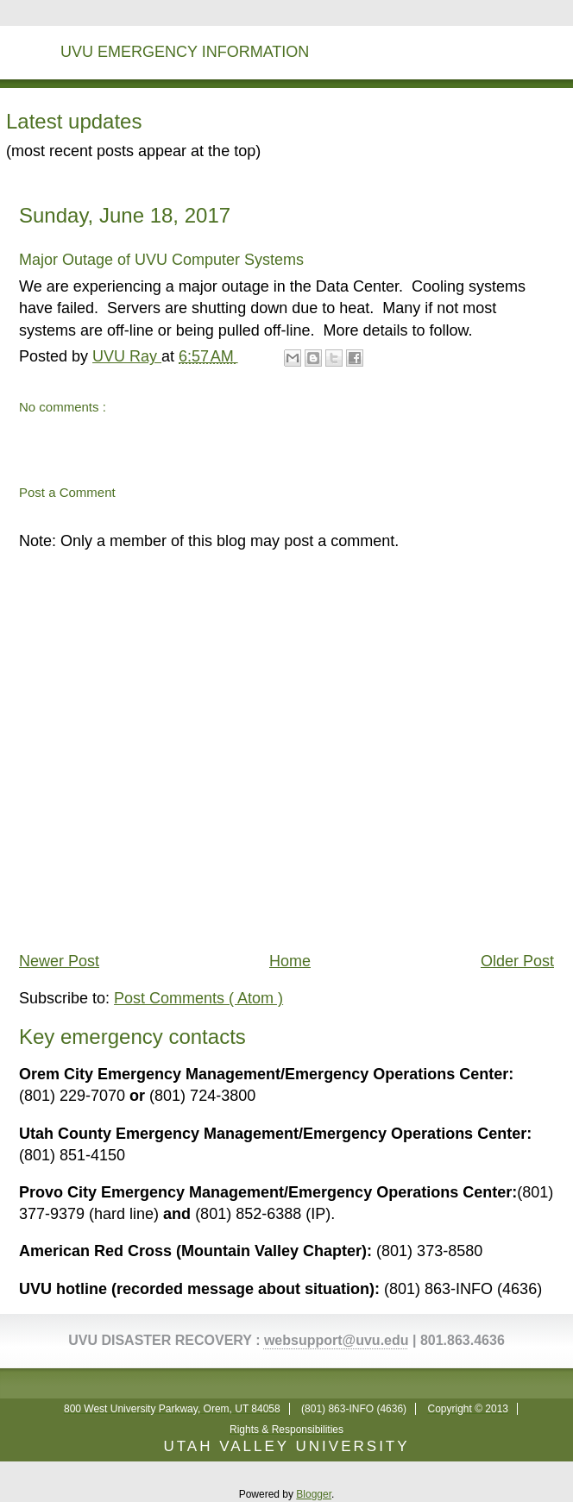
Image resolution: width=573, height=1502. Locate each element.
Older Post (517, 961)
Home (290, 961)
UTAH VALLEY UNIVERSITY (286, 1446)
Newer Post (59, 961)
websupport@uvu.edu (336, 1340)
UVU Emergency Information (184, 51)
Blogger (313, 1494)
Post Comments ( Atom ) (198, 998)
